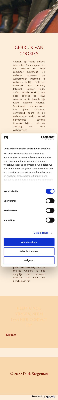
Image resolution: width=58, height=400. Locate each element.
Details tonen (41, 232)
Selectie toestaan (29, 251)
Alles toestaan (29, 242)
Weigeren (29, 260)
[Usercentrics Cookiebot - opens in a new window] (41, 138)
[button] (11, 334)
